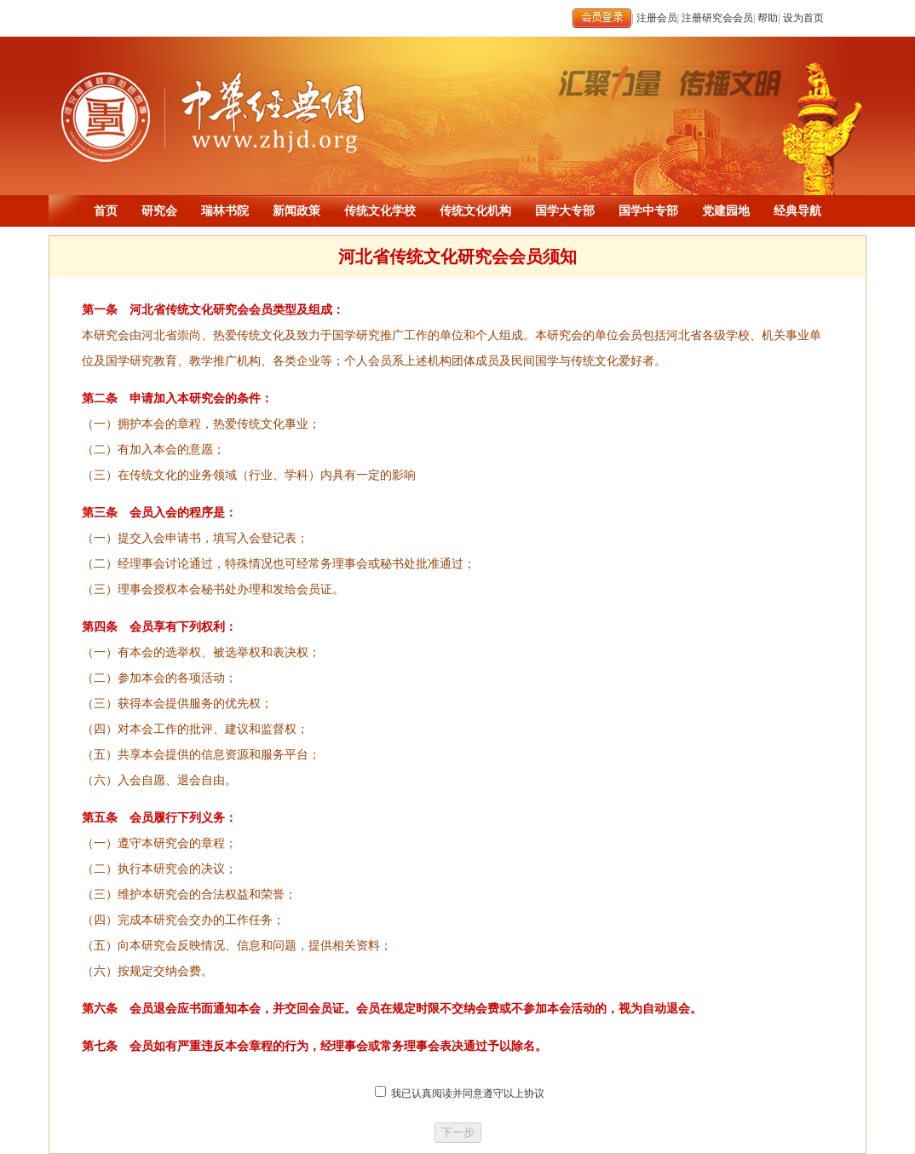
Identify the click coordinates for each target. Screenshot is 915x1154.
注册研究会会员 (717, 18)
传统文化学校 (380, 211)
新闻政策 (296, 211)
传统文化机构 (475, 211)
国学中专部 (648, 211)
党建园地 (726, 211)
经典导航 (797, 211)
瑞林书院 (225, 211)
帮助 (767, 18)
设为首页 (803, 18)
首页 (106, 211)
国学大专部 (565, 211)
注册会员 (656, 18)
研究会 (159, 211)
